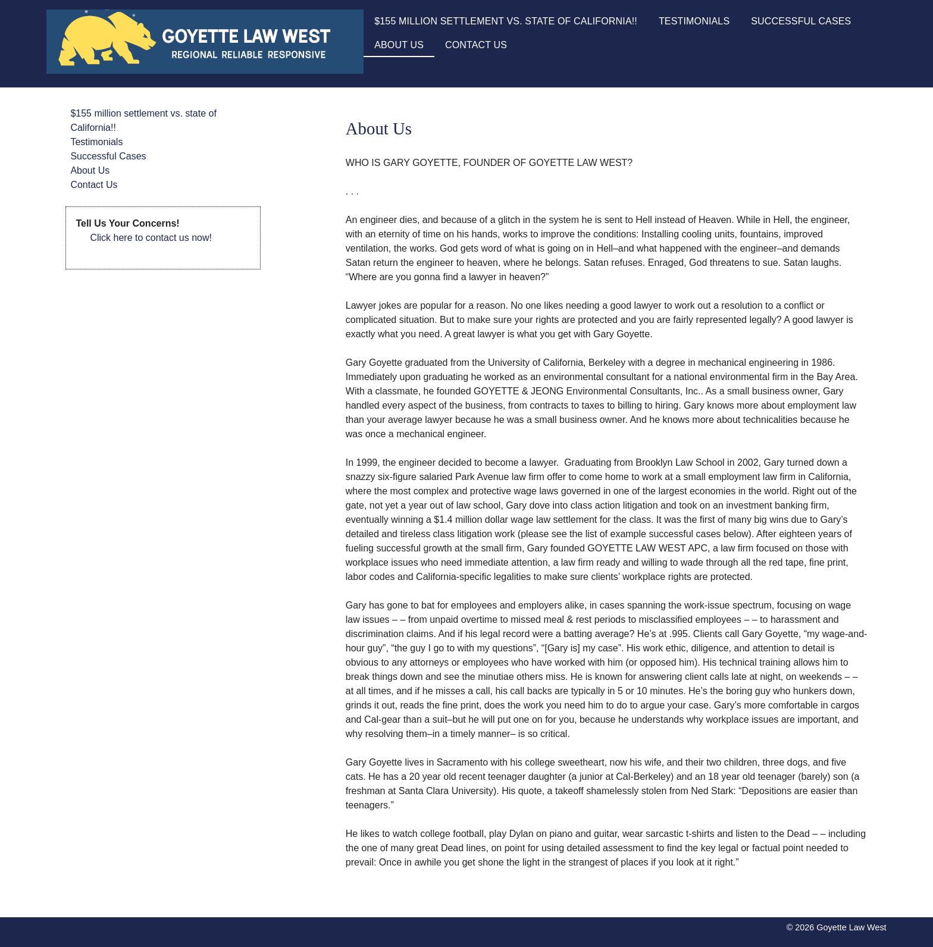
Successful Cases (801, 21)
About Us (399, 45)
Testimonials (694, 21)
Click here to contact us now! (151, 238)
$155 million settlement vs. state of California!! (505, 21)
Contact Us (476, 45)
